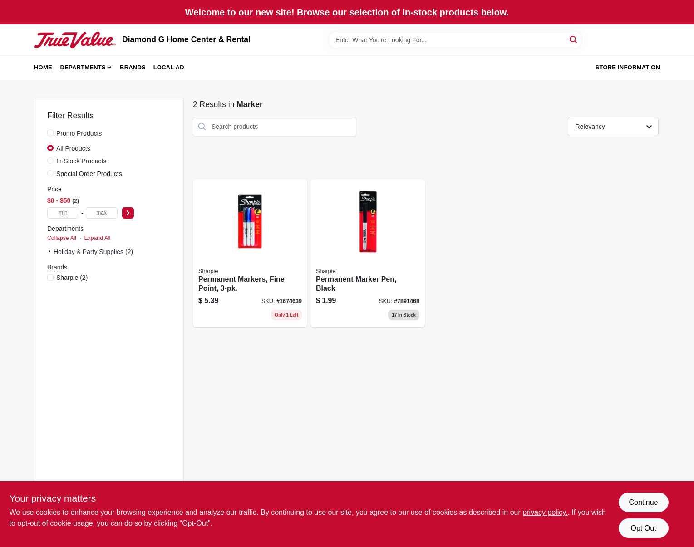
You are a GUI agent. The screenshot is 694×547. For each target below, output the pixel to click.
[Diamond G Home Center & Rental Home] (75, 40)
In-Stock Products (81, 161)
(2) (72, 277)
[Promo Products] (50, 133)
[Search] (574, 39)
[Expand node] (50, 251)
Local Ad (168, 67)
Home (43, 67)
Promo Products (79, 133)
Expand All (97, 238)
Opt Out (643, 528)
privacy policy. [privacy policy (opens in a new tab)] (544, 512)
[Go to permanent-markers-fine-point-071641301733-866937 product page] (250, 253)
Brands (133, 67)
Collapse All (61, 238)
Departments (83, 67)
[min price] (63, 213)
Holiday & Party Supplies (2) (93, 251)
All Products (73, 148)
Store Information (628, 67)
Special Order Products (89, 173)
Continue (643, 502)
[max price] (102, 213)
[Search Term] (455, 40)
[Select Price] (128, 213)
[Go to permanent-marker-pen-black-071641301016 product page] (367, 253)
